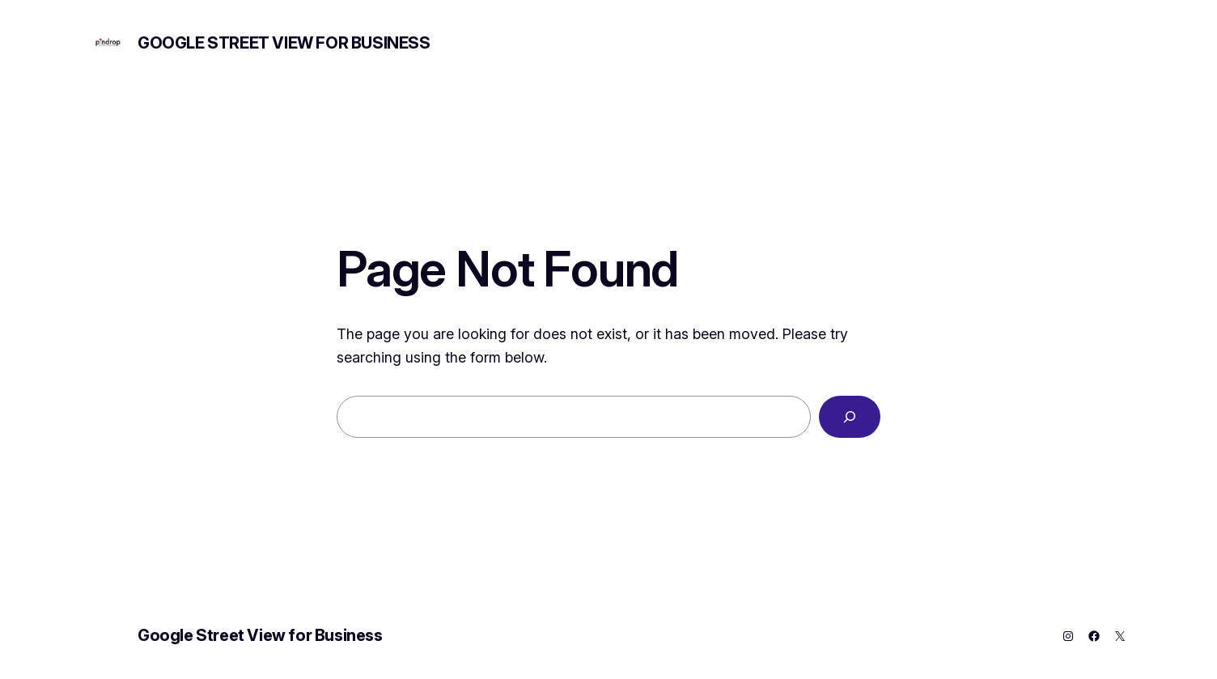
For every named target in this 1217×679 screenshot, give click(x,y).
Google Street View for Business (284, 43)
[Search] (849, 417)
